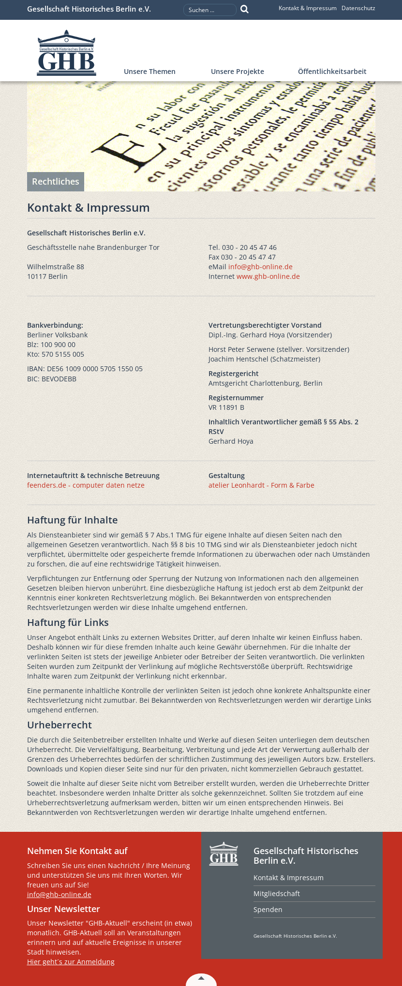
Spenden (268, 909)
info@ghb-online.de (260, 266)
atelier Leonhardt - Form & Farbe (261, 485)
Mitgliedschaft (276, 893)
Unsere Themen (150, 71)
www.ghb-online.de (268, 276)
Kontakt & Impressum (308, 8)
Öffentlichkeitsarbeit (332, 71)
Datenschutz (358, 8)
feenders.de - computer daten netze (86, 485)
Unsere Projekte (237, 71)
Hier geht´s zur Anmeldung (71, 961)
